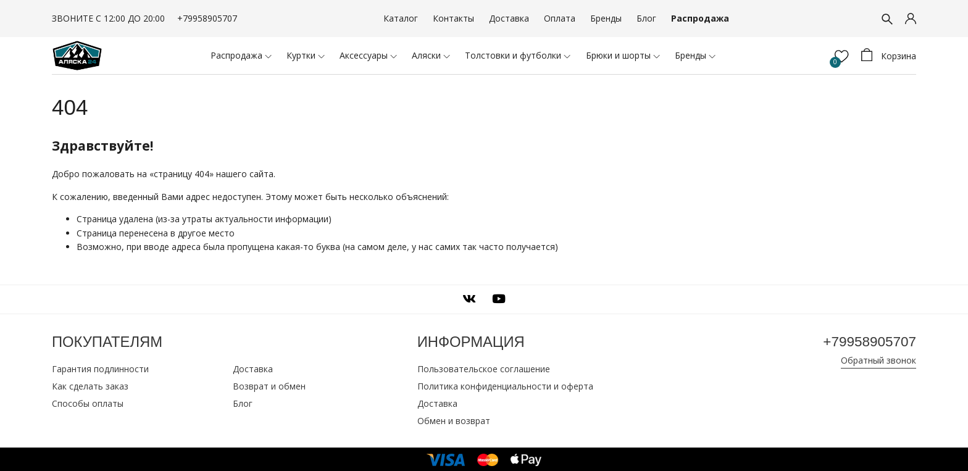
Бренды (606, 18)
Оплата (559, 18)
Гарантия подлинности (100, 367)
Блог (646, 18)
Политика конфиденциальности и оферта (505, 385)
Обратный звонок (878, 360)
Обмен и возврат (453, 419)
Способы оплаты (87, 402)
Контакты (453, 18)
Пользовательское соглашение (483, 367)
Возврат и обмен (269, 385)
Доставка (509, 18)
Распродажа (700, 18)
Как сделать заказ (90, 385)
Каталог (400, 18)
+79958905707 (207, 18)
